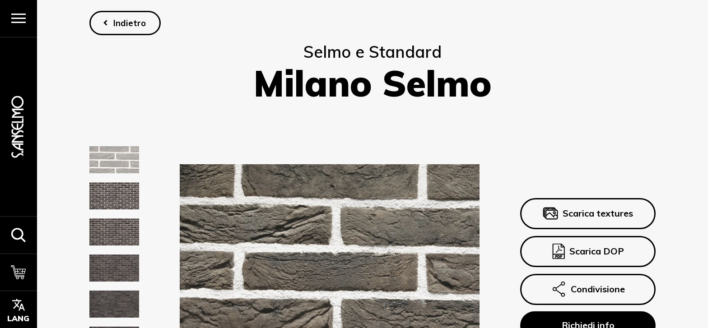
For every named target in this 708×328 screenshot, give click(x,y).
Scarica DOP (588, 251)
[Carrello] (18, 272)
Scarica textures (588, 214)
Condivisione (588, 289)
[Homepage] (18, 126)
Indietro (129, 23)
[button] (18, 235)
